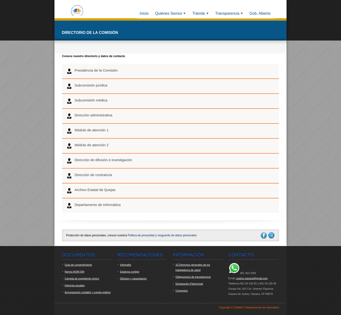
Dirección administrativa (89, 116)
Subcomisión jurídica (86, 86)
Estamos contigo (129, 271)
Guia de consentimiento (78, 264)
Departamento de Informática (93, 206)
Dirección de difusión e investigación (99, 161)
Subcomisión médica (86, 101)
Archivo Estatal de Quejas (91, 191)
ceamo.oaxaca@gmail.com (252, 278)
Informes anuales (75, 285)
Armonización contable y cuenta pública (88, 292)
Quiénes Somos (168, 13)
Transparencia (227, 13)
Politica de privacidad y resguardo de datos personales (162, 235)
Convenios (181, 290)
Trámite (198, 13)
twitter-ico (271, 235)
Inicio (144, 13)
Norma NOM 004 (74, 271)
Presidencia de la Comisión (92, 71)
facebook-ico (263, 235)
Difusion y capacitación (133, 278)
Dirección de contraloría (89, 176)
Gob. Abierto (260, 13)
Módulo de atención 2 (87, 146)
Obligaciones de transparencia (193, 276)
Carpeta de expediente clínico (82, 278)
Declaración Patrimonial (189, 283)
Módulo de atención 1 (87, 131)
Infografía (125, 264)
